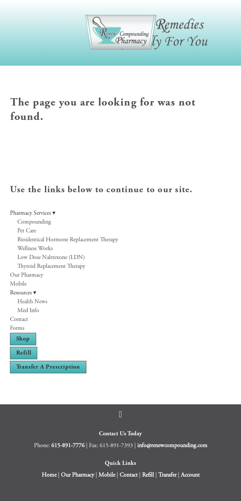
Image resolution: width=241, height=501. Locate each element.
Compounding (34, 222)
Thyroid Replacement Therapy (51, 266)
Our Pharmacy (26, 275)
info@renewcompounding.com (172, 445)
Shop (23, 338)
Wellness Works (35, 248)
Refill (23, 352)
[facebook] (120, 414)
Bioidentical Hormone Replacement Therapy (67, 239)
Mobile (18, 284)
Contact (19, 319)
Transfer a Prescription (48, 366)
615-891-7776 (68, 445)
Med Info (28, 310)
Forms (17, 328)
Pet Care (26, 231)
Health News (32, 301)
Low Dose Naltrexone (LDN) (51, 257)
